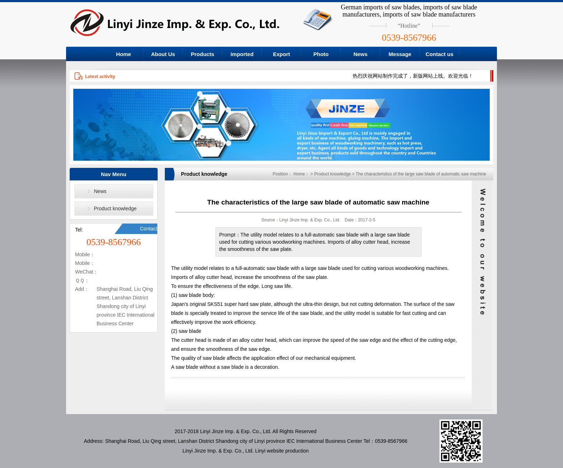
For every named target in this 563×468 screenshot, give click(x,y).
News (360, 54)
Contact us (439, 54)
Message (399, 54)
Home (123, 54)
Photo (321, 54)
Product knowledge (115, 208)
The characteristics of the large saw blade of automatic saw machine (420, 173)
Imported (242, 54)
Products (202, 54)
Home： (301, 173)
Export (281, 54)
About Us (163, 54)
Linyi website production (281, 451)
